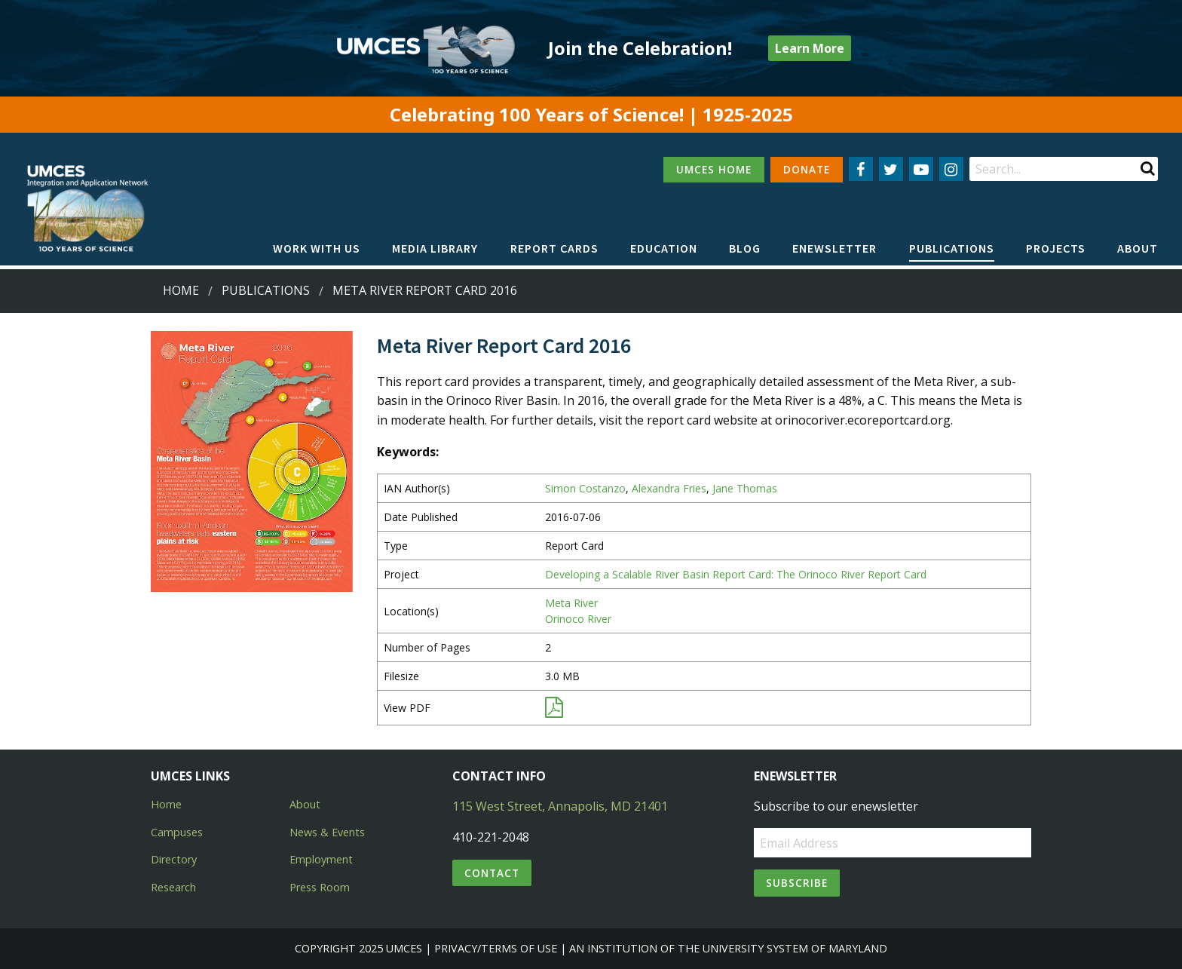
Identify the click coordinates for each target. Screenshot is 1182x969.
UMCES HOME (714, 169)
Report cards (554, 248)
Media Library (435, 248)
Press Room (319, 887)
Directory (174, 859)
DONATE (806, 169)
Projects (1056, 248)
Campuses (177, 832)
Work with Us (316, 248)
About (1137, 248)
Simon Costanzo (585, 488)
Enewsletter (834, 248)
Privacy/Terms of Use (495, 948)
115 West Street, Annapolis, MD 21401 (560, 806)
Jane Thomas (744, 488)
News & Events (327, 832)
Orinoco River (578, 619)
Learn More (809, 48)
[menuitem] (316, 249)
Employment (321, 859)
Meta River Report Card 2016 (424, 290)
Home (181, 290)
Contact (491, 873)
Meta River (571, 603)
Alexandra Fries (669, 488)
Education (663, 248)
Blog (745, 248)
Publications (951, 248)
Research (173, 887)
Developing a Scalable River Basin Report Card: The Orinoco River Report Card (735, 574)
